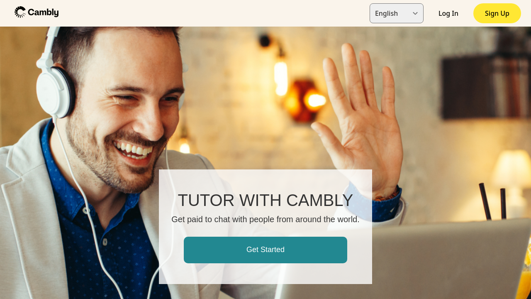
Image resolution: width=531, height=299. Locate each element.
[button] (36, 13)
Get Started (265, 249)
